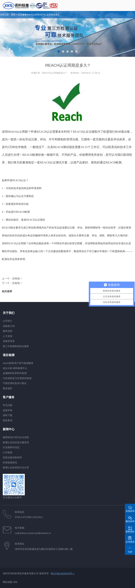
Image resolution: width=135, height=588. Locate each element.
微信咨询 (130, 521)
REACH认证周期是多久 (48, 14)
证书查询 (130, 542)
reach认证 (32, 14)
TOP (130, 552)
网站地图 (7, 582)
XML (15, 582)
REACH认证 (15, 131)
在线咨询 (130, 511)
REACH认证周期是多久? (54, 73)
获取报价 (130, 531)
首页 (13, 14)
